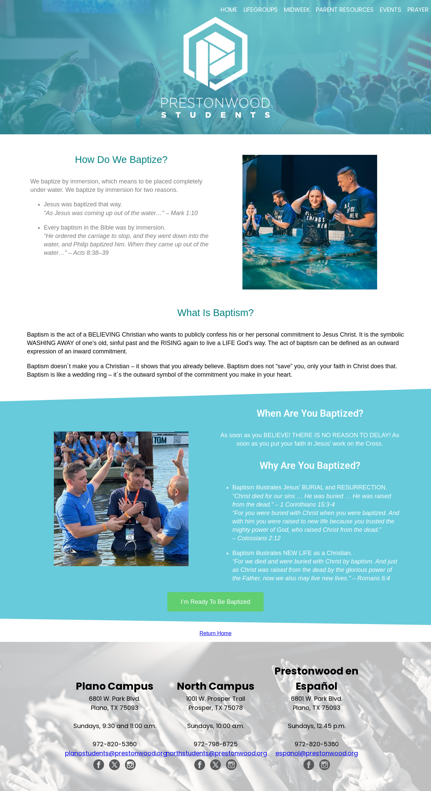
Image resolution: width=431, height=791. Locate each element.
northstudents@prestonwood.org (216, 753)
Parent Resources (345, 9)
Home (229, 9)
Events (390, 9)
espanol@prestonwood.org (316, 753)
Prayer (418, 9)
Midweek (297, 9)
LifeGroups (260, 9)
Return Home (215, 633)
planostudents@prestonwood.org (116, 753)
